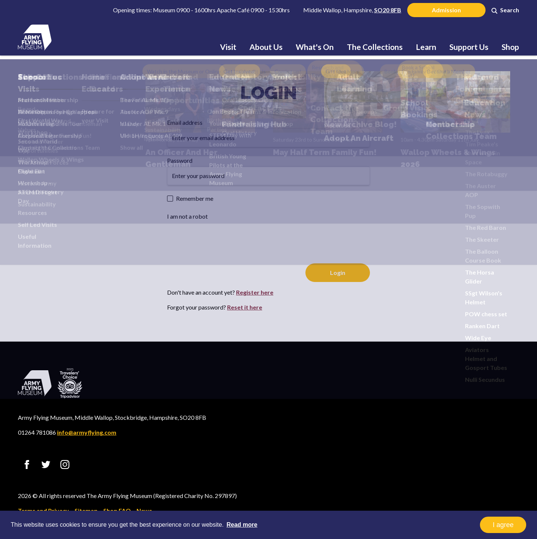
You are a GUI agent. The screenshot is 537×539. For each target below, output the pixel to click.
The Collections (375, 46)
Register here (254, 292)
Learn (426, 46)
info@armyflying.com (86, 432)
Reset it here (244, 307)
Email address (184, 122)
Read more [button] (241, 524)
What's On (315, 46)
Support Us (469, 46)
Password (179, 160)
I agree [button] (503, 525)
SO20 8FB (387, 9)
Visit (228, 46)
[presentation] (223, 236)
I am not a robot (187, 216)
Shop (510, 46)
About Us (266, 46)
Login (268, 92)
